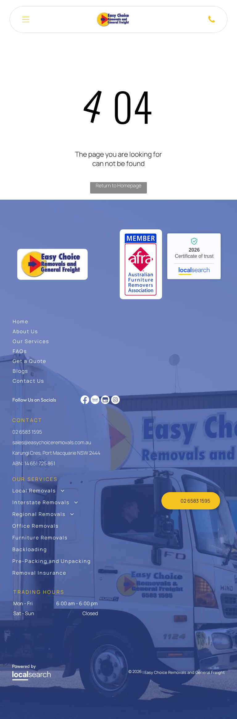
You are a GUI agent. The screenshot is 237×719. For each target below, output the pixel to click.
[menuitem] (20, 321)
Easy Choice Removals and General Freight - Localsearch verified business (194, 256)
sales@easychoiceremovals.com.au (51, 442)
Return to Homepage (118, 185)
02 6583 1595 (27, 431)
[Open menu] (25, 19)
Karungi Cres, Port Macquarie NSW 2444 (56, 452)
